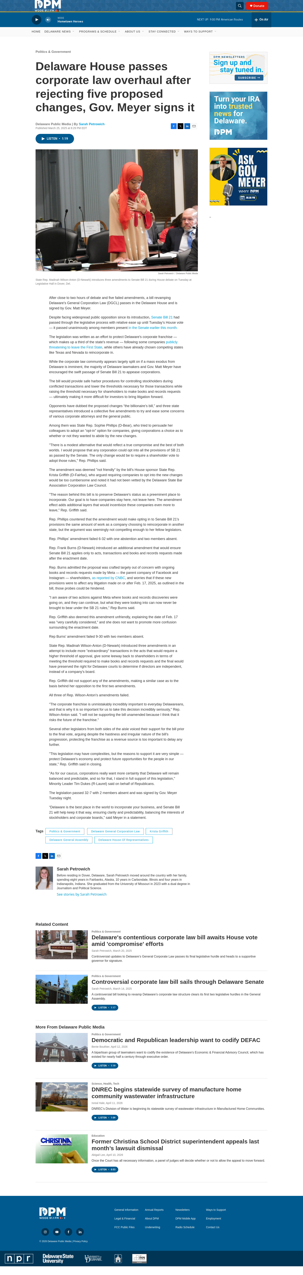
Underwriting (152, 1236)
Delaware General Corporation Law (115, 840)
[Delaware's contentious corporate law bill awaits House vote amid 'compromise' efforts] (62, 953)
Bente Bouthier (101, 1055)
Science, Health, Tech (105, 1092)
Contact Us (212, 1236)
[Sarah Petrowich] (44, 886)
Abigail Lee (98, 1163)
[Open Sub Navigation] (73, 40)
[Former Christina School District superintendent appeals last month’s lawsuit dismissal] (62, 1157)
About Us (132, 40)
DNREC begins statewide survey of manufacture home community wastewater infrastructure (166, 1101)
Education (98, 1144)
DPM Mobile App (185, 1227)
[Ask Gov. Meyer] (238, 185)
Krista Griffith (159, 840)
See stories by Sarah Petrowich (82, 903)
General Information (126, 1218)
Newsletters (182, 1218)
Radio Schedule (185, 1236)
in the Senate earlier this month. (153, 336)
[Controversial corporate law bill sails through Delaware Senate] (62, 997)
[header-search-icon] (241, 10)
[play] (36, 28)
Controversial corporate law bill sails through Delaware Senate (178, 990)
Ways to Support (198, 40)
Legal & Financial (124, 1227)
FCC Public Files (124, 1236)
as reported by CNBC (108, 587)
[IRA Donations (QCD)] (238, 124)
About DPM (152, 1227)
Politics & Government (53, 60)
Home (36, 40)
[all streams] (261, 28)
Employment (213, 1227)
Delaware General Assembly (69, 848)
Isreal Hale (98, 1111)
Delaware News (57, 40)
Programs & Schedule (98, 40)
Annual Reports (154, 1218)
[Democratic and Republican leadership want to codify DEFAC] (62, 1056)
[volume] (48, 28)
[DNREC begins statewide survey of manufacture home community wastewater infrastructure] (62, 1105)
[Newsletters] (238, 76)
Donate (261, 10)
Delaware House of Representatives (123, 848)
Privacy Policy (80, 1250)
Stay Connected (162, 40)
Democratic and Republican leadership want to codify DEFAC (176, 1049)
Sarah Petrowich (92, 133)
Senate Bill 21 (162, 326)
